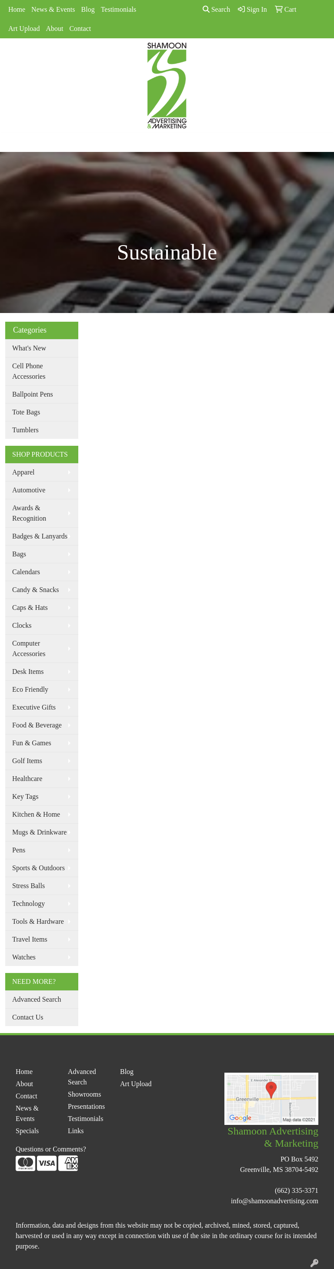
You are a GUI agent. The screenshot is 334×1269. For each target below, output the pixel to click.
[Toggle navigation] (13, 142)
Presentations (86, 1106)
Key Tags (25, 796)
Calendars (26, 572)
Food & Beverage (37, 725)
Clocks (21, 625)
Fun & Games (31, 743)
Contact (80, 28)
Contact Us (27, 1017)
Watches (24, 957)
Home (16, 9)
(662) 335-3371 (296, 1190)
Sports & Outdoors (38, 868)
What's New (29, 348)
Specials (27, 1130)
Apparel (23, 472)
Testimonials (119, 9)
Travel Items (29, 939)
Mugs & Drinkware (39, 832)
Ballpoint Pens (32, 394)
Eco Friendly (30, 689)
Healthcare (27, 778)
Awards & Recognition (29, 513)
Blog (88, 9)
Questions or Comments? (51, 1149)
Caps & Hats (30, 607)
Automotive (28, 490)
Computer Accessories (28, 648)
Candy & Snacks (35, 589)
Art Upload (24, 28)
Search (216, 9)
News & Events (53, 9)
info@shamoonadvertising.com (274, 1201)
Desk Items (27, 671)
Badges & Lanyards (39, 536)
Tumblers (25, 430)
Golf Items (27, 760)
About (54, 28)
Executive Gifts (34, 707)
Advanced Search (36, 999)
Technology (28, 903)
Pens (18, 850)
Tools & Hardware (38, 921)
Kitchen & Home (36, 814)
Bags (19, 554)
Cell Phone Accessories (28, 371)
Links (76, 1130)
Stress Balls (28, 885)
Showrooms (84, 1094)
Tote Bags (26, 412)
